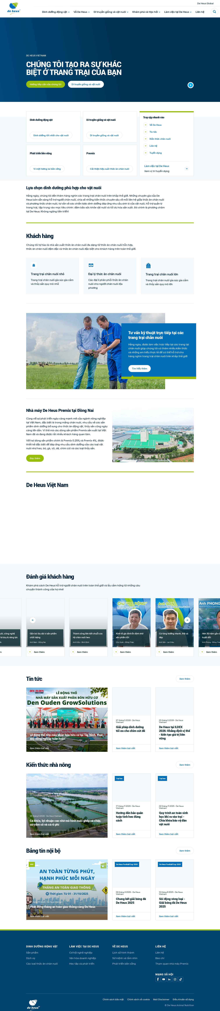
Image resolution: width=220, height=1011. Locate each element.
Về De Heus (82, 11)
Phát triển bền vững (124, 963)
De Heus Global (205, 3)
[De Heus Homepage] (12, 8)
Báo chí (159, 957)
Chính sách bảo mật (113, 999)
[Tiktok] (180, 979)
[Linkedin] (169, 979)
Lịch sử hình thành (123, 952)
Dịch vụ (30, 957)
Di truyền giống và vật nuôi (111, 11)
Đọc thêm (35, 458)
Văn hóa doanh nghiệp (82, 957)
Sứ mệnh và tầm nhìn (124, 957)
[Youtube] (163, 979)
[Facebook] (157, 979)
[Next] (187, 620)
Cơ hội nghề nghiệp (80, 952)
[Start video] (190, 85)
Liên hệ (200, 11)
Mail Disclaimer (161, 999)
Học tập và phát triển (81, 963)
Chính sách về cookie (138, 999)
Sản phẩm (32, 952)
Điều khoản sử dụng (183, 999)
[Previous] (33, 620)
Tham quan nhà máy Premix (171, 963)
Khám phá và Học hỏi (146, 11)
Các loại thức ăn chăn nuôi (42, 963)
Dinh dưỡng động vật (56, 11)
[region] (110, 629)
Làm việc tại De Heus (177, 11)
